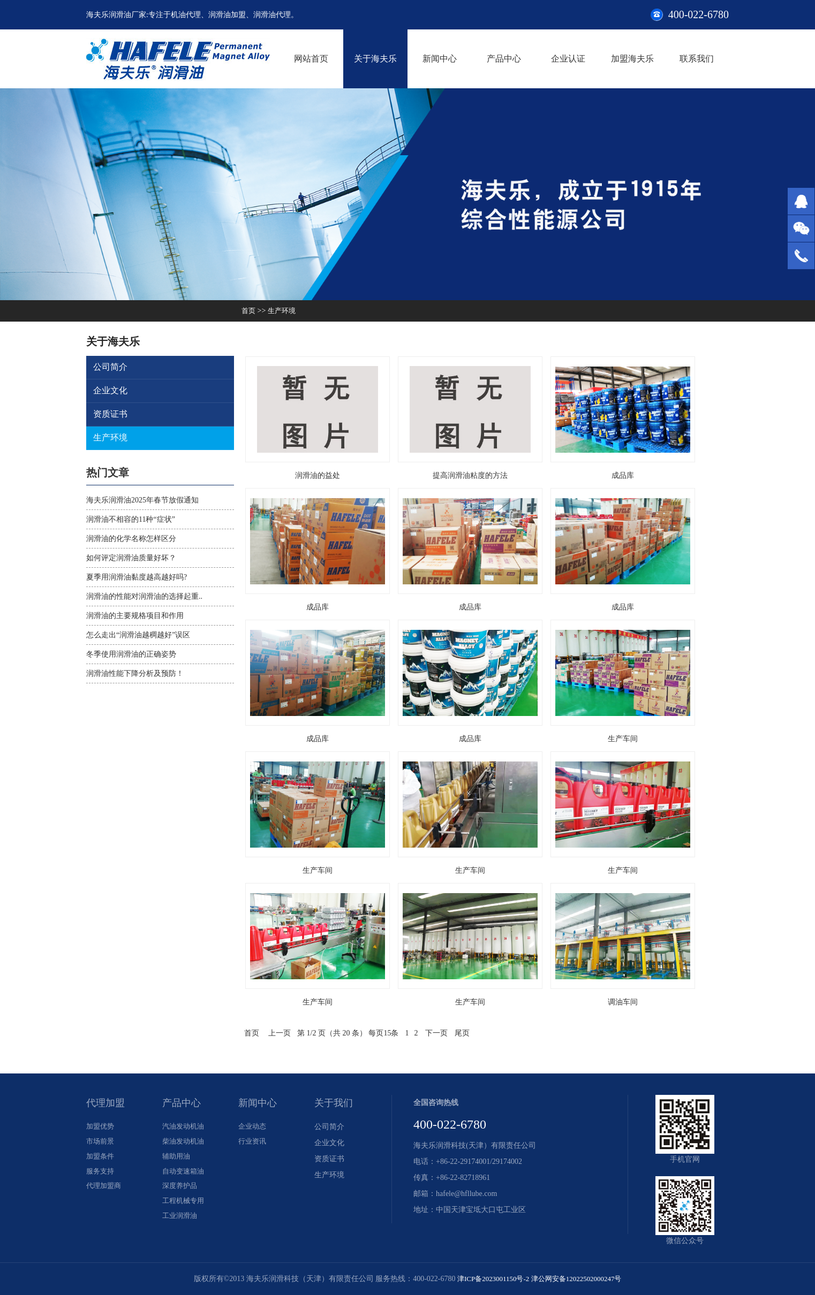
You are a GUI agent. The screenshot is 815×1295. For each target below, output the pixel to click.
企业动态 (253, 1127)
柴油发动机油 (184, 1143)
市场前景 (101, 1143)
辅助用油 (177, 1159)
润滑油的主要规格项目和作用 (135, 616)
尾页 (462, 1033)
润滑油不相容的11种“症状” (130, 519)
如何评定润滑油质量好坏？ (131, 558)
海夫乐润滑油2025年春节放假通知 (142, 500)
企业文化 (111, 390)
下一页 (436, 1033)
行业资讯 (253, 1143)
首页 (249, 311)
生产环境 (284, 311)
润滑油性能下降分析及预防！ (135, 673)
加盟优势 (101, 1127)
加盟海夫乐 (632, 58)
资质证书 (111, 414)
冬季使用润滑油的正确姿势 (131, 654)
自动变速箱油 (184, 1175)
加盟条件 (101, 1159)
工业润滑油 (181, 1223)
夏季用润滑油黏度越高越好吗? (136, 577)
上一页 (279, 1033)
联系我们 (697, 58)
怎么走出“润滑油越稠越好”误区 (138, 635)
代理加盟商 (105, 1191)
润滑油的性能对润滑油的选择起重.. (144, 596)
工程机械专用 (184, 1207)
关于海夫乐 (375, 58)
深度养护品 (181, 1191)
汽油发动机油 (184, 1127)
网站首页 (311, 58)
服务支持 (101, 1175)
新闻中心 (439, 58)
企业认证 (568, 58)
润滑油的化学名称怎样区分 (131, 539)
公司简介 (111, 367)
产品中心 (504, 58)
